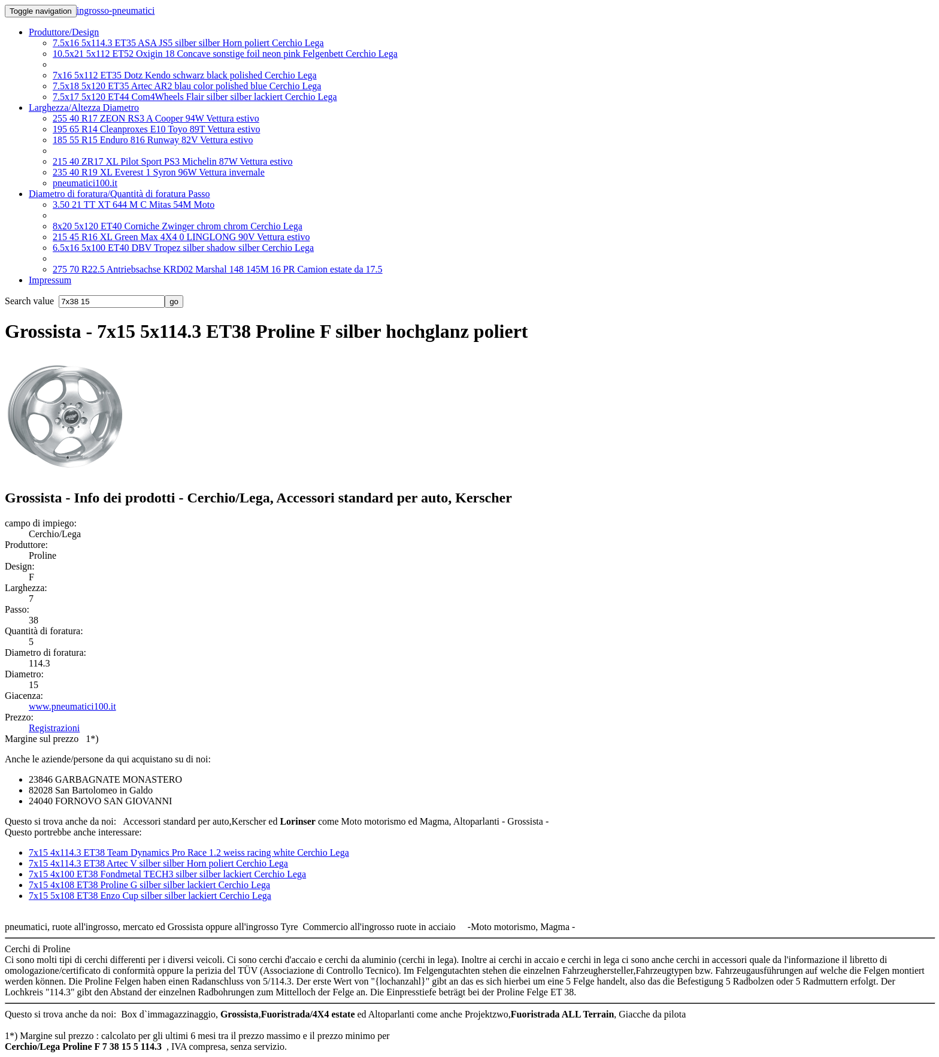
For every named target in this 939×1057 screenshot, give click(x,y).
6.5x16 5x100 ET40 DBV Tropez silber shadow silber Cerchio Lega (183, 248)
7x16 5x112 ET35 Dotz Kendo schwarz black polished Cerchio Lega (185, 75)
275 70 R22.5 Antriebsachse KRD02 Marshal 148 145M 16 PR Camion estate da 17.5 (218, 269)
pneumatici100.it (85, 183)
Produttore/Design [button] (64, 32)
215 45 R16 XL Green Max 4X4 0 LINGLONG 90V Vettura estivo (181, 237)
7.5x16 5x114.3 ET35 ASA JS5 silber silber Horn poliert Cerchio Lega (188, 43)
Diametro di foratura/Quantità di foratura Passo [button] (119, 194)
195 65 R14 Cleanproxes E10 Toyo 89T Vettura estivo (156, 129)
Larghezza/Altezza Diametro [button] (84, 107)
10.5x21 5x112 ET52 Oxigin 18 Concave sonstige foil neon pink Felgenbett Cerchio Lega (225, 54)
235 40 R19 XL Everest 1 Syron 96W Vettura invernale (159, 172)
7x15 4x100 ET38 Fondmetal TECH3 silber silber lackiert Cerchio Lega (167, 874)
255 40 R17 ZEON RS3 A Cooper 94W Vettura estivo (156, 118)
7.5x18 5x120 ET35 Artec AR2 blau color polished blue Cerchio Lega (187, 86)
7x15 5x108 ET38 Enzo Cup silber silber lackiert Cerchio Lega (150, 896)
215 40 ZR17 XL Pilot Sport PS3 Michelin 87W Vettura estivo (173, 161)
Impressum (50, 280)
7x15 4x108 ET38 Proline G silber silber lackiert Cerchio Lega (149, 885)
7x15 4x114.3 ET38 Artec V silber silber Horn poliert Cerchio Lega (158, 863)
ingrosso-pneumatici (116, 10)
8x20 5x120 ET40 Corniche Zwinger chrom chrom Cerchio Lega (177, 226)
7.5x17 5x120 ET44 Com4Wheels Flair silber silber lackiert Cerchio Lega (195, 97)
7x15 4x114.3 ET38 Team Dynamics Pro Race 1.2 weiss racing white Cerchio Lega (189, 852)
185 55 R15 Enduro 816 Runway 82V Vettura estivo (153, 140)
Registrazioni (54, 728)
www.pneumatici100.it (72, 706)
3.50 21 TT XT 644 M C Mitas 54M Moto (133, 204)
